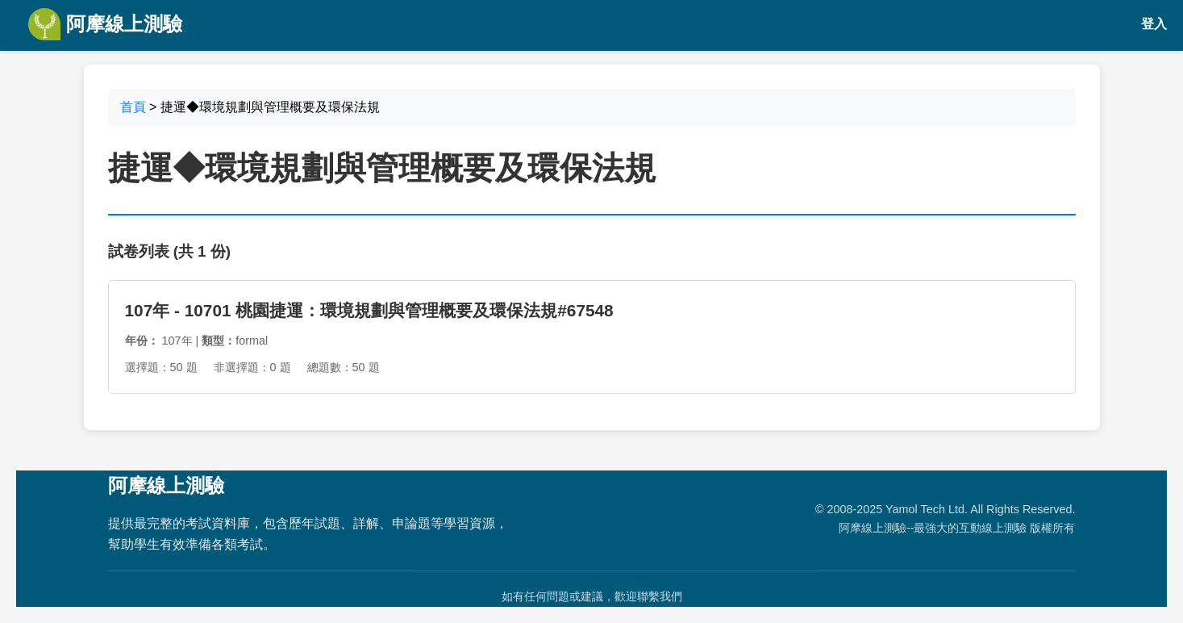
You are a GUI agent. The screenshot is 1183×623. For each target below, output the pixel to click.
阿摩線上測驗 (105, 24)
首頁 (133, 107)
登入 (1154, 24)
